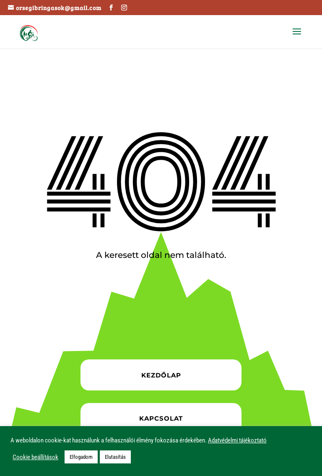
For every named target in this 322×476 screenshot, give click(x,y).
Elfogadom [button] (81, 457)
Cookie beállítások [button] (35, 457)
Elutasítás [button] (115, 457)
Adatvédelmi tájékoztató (237, 440)
